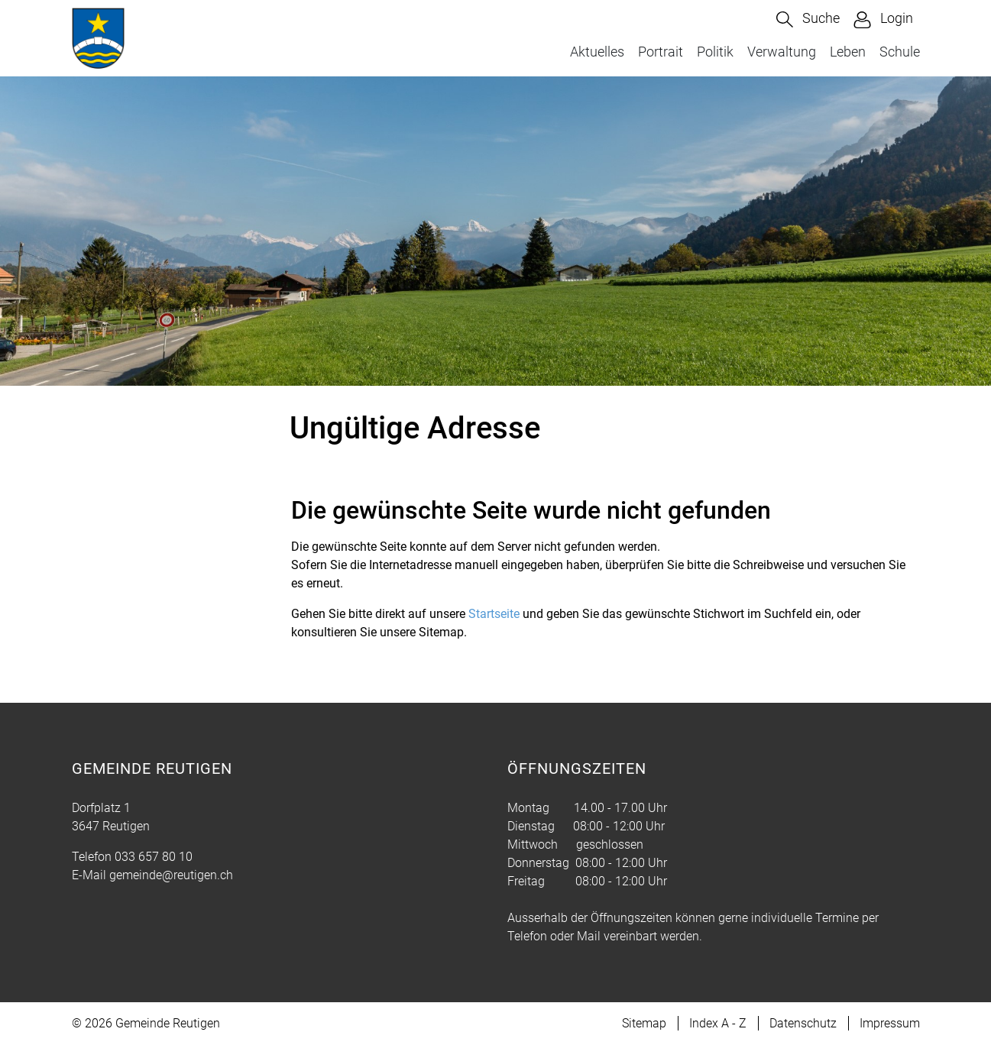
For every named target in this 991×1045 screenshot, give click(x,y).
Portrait (660, 52)
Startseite (494, 614)
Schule (899, 52)
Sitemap (644, 1023)
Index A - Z (717, 1023)
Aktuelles (597, 52)
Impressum (890, 1023)
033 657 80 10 (154, 856)
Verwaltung (781, 52)
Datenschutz (803, 1023)
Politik (715, 52)
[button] (808, 19)
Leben (848, 52)
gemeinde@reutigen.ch (171, 875)
